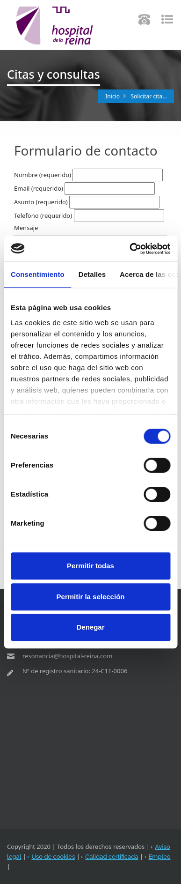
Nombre (42, 175)
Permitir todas (90, 566)
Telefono (43, 215)
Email (38, 188)
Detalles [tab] (92, 274)
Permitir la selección (91, 597)
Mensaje (26, 227)
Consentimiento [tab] (38, 274)
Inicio (112, 96)
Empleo (160, 856)
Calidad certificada (111, 856)
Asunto (41, 202)
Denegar (90, 627)
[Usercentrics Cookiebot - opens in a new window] (129, 249)
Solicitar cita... (148, 96)
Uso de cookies (53, 856)
